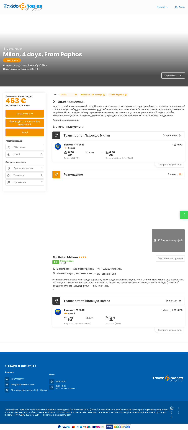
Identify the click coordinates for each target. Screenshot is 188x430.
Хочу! (24, 132)
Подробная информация (65, 120)
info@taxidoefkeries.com (23, 384)
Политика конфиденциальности (57, 415)
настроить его (25, 113)
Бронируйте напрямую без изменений (24, 123)
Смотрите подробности (170, 164)
